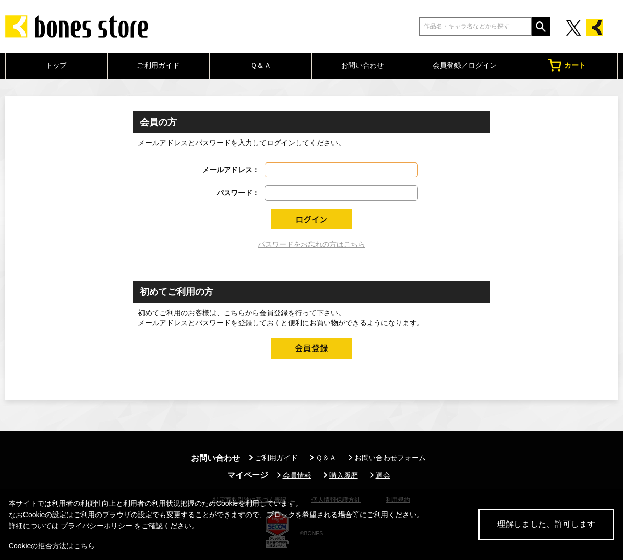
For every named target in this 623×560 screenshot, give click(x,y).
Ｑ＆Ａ (260, 65)
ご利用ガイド (158, 65)
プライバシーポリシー (96, 526)
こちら (84, 546)
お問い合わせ (362, 65)
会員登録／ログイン (465, 65)
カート (567, 65)
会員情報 (297, 475)
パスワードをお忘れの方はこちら (311, 244)
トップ (56, 65)
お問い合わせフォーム (390, 458)
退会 (383, 475)
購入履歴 (343, 475)
